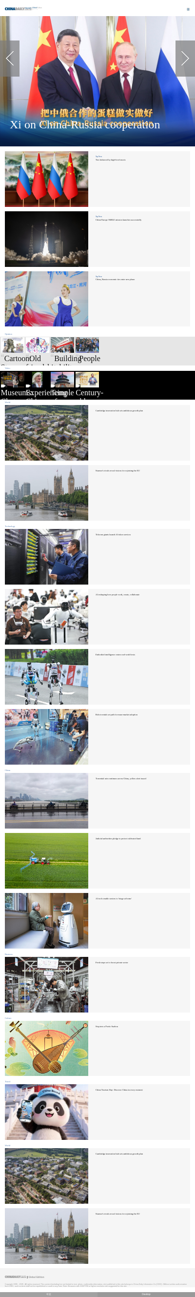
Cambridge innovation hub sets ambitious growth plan (119, 410)
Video (7, 368)
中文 (48, 1294)
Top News (99, 157)
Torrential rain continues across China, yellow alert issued (121, 778)
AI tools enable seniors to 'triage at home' (114, 898)
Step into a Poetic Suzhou (107, 1026)
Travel (8, 1081)
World (7, 402)
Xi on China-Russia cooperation (85, 124)
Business (9, 954)
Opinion (8, 334)
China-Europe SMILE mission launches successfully (118, 220)
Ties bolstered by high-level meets (110, 160)
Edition (37, 8)
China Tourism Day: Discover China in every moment (119, 1090)
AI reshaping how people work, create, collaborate (117, 594)
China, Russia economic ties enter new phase (115, 279)
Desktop (146, 1294)
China (7, 770)
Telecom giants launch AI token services (113, 534)
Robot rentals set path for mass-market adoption (116, 714)
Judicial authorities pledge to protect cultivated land (118, 838)
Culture (8, 1018)
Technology (10, 526)
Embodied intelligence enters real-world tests (115, 654)
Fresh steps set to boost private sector (112, 962)
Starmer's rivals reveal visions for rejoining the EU (118, 470)
